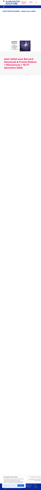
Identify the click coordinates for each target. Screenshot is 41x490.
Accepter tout (21, 485)
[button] (4, 7)
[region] (14, 481)
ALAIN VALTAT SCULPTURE (13, 2)
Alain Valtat (23, 1)
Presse (31, 1)
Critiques (24, 2)
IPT (36, 488)
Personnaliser (7, 485)
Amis (36, 2)
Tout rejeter (14, 485)
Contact (23, 3)
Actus (31, 2)
